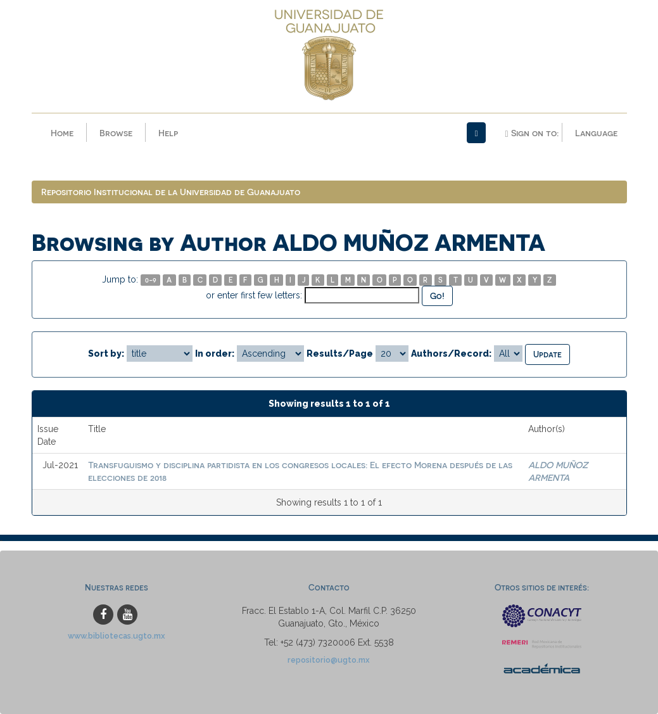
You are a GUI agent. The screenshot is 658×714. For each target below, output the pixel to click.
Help (168, 132)
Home (62, 132)
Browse (115, 132)
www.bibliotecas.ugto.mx (116, 636)
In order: (214, 353)
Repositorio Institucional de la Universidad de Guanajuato (170, 191)
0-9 (150, 280)
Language (596, 132)
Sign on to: (531, 133)
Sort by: (106, 353)
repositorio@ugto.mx (329, 660)
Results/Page (340, 353)
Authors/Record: (451, 353)
